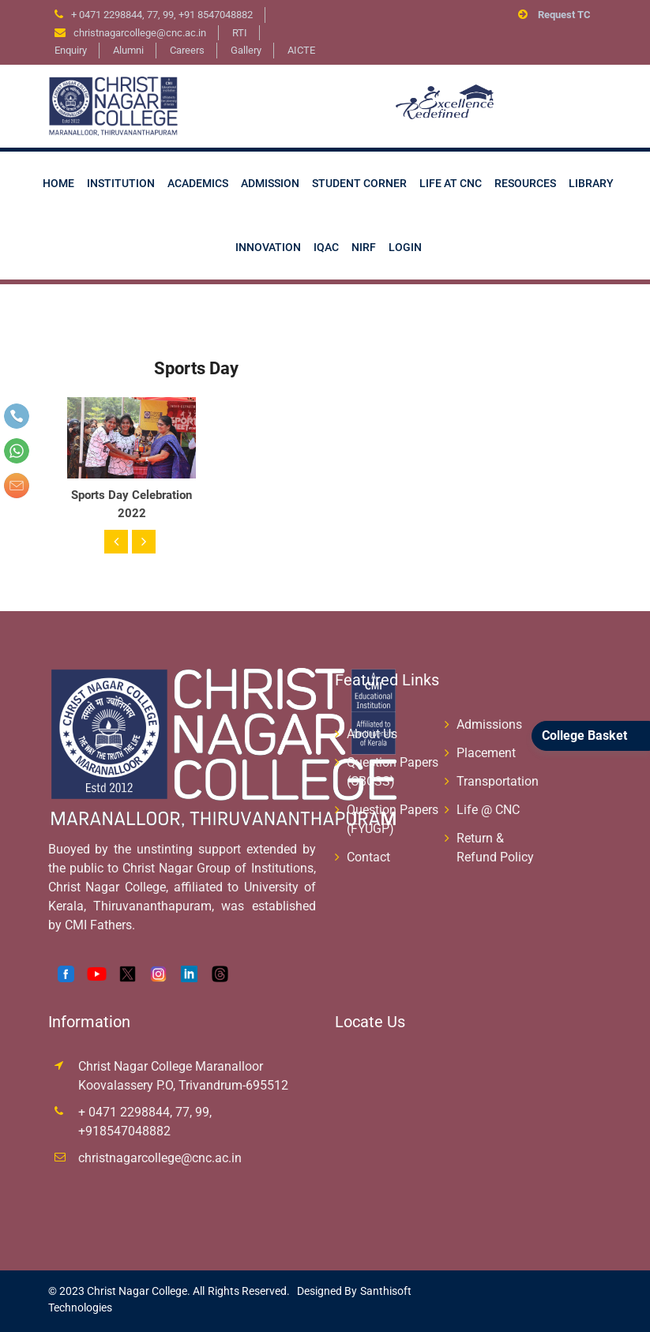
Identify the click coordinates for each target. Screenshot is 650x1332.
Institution (121, 183)
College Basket (584, 735)
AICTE (301, 50)
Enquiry (70, 50)
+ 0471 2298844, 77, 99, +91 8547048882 (162, 15)
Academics (197, 183)
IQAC (326, 247)
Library (591, 183)
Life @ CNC (488, 809)
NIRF (363, 247)
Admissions (489, 724)
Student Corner (359, 183)
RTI (239, 33)
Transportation (498, 781)
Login (405, 247)
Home (58, 183)
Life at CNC (450, 183)
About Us (372, 733)
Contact (368, 857)
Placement (486, 752)
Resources (525, 183)
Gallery (246, 50)
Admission (270, 183)
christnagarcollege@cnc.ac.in (160, 1157)
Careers (187, 50)
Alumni (128, 50)
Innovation (268, 247)
